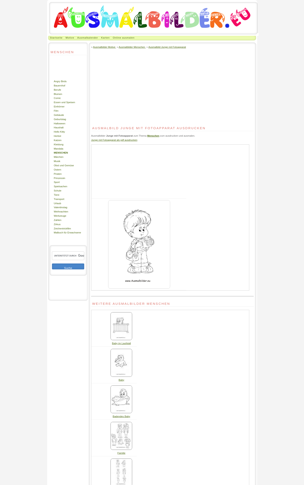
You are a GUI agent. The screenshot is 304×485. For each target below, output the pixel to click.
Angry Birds (60, 81)
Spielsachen (60, 186)
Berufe (57, 89)
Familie (122, 453)
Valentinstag (60, 207)
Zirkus (57, 224)
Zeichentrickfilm (62, 228)
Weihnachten (61, 211)
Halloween (60, 123)
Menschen (61, 152)
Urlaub (57, 203)
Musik (57, 161)
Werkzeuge (60, 215)
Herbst (57, 135)
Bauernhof (59, 85)
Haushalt (59, 127)
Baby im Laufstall (121, 343)
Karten (105, 37)
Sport (57, 182)
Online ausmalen (124, 37)
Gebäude (59, 115)
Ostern (57, 169)
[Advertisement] (62, 67)
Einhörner (59, 106)
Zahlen (58, 220)
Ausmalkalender (87, 37)
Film (56, 110)
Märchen (58, 156)
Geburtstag (60, 119)
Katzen (58, 140)
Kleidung (58, 144)
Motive (70, 37)
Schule (58, 190)
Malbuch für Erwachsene (67, 232)
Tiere (56, 194)
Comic (57, 98)
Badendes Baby (121, 416)
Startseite (56, 37)
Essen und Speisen (64, 102)
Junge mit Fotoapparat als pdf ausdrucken (114, 140)
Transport (59, 199)
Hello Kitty (59, 131)
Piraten (58, 173)
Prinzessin (59, 178)
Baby (121, 379)
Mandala (58, 148)
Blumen (58, 94)
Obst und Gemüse (64, 165)
